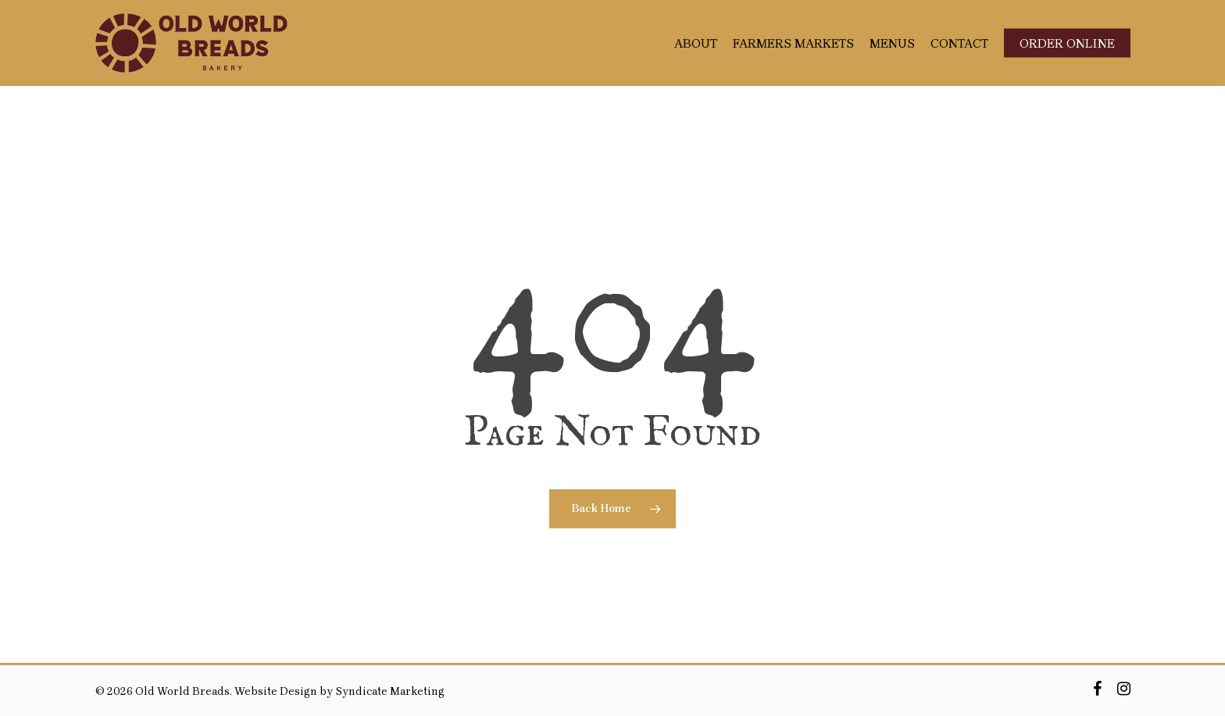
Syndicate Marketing (390, 691)
